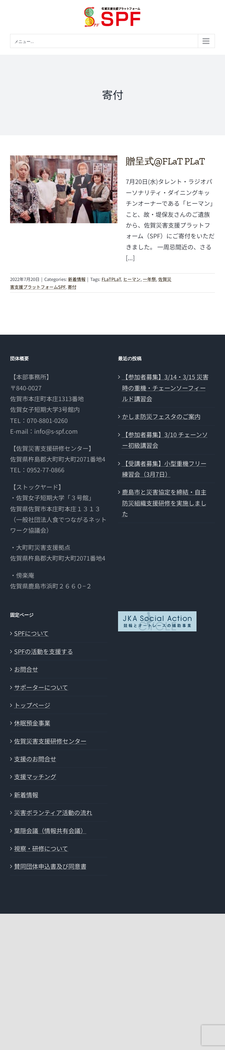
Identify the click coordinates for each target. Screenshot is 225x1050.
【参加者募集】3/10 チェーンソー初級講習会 (165, 439)
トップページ (32, 705)
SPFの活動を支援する (43, 651)
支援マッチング (35, 776)
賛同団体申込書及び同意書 (50, 866)
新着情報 (77, 279)
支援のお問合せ (35, 758)
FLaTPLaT (111, 279)
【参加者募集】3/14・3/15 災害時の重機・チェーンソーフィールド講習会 (165, 387)
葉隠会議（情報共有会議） (50, 830)
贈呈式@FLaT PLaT (165, 161)
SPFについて (31, 633)
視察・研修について (41, 848)
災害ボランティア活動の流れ (53, 812)
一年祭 (149, 279)
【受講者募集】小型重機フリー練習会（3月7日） (164, 468)
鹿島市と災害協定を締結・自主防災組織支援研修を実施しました (164, 502)
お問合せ (26, 669)
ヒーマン (131, 279)
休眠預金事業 (32, 722)
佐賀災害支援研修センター (50, 740)
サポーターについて (41, 687)
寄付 (72, 287)
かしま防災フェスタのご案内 (161, 416)
